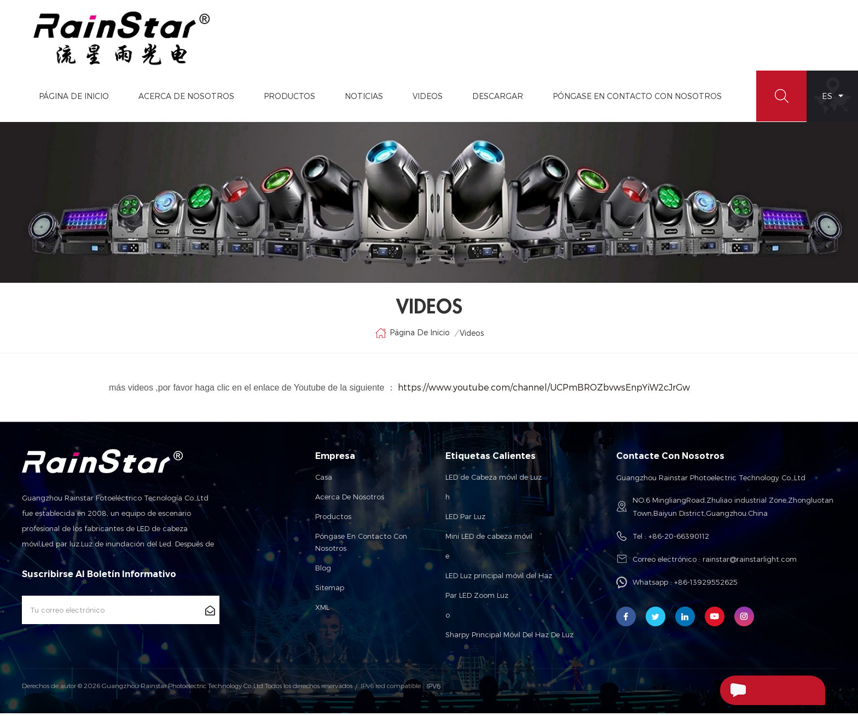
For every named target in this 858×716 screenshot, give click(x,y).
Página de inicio (73, 98)
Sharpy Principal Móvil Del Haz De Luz (509, 637)
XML (322, 610)
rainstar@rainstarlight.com (750, 561)
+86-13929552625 (706, 584)
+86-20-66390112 (678, 538)
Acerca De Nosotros (185, 98)
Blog (323, 570)
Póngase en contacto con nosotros (361, 544)
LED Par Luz (465, 519)
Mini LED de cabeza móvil (488, 538)
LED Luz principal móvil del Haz (498, 578)
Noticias (363, 98)
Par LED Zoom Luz (476, 597)
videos (426, 98)
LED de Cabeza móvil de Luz (493, 479)
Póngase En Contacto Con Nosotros (636, 98)
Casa (323, 479)
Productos (288, 98)
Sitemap (329, 590)
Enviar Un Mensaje (765, 690)
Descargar (496, 98)
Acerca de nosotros (349, 499)
